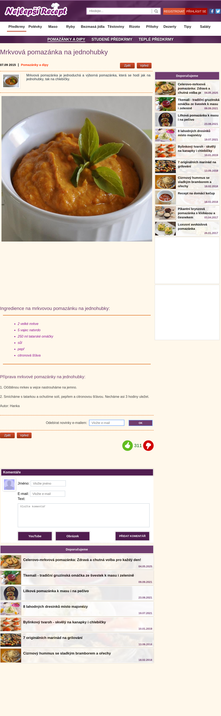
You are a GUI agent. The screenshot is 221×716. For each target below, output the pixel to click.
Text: (21, 499)
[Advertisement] (187, 312)
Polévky (35, 27)
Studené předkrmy (112, 39)
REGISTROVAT (174, 11)
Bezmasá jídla (92, 27)
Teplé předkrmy (156, 39)
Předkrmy (16, 27)
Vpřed (144, 65)
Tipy (187, 27)
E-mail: (41, 494)
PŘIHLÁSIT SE (196, 11)
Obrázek (72, 536)
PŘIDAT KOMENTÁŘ (132, 536)
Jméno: (42, 483)
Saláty (205, 27)
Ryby (70, 27)
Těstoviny (116, 27)
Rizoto (134, 27)
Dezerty (169, 27)
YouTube (34, 536)
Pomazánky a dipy (66, 39)
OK (140, 423)
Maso (52, 27)
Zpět (127, 65)
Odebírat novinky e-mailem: (85, 423)
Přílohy (152, 27)
